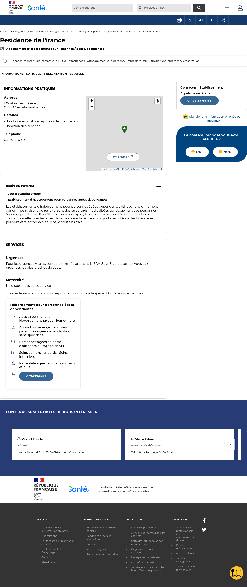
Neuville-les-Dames (121, 31)
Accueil (4, 31)
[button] (157, 101)
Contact (46, 557)
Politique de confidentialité (102, 554)
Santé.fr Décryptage (183, 560)
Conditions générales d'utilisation (98, 537)
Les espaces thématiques (145, 557)
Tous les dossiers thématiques (185, 568)
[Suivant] (230, 444)
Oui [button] (197, 152)
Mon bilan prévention (143, 527)
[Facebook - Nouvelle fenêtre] (204, 521)
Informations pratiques (21, 73)
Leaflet (105, 169)
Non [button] (225, 152)
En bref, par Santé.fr (142, 562)
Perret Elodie (30, 439)
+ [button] (91, 101)
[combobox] (102, 8)
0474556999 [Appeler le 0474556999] (36, 376)
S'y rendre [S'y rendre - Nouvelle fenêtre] (121, 157)
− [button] (91, 107)
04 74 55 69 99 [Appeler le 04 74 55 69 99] (199, 100)
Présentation (55, 73)
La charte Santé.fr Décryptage (51, 551)
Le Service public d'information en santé (54, 529)
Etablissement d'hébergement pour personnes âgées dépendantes (67, 31)
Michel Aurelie (145, 439)
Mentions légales (96, 549)
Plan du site (48, 562)
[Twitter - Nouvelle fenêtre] (204, 530)
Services (77, 73)
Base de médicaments (184, 547)
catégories (19, 31)
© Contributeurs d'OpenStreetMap (141, 169)
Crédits (90, 544)
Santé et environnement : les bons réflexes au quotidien (147, 569)
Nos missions (49, 535)
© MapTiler (115, 169)
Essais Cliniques (185, 553)
